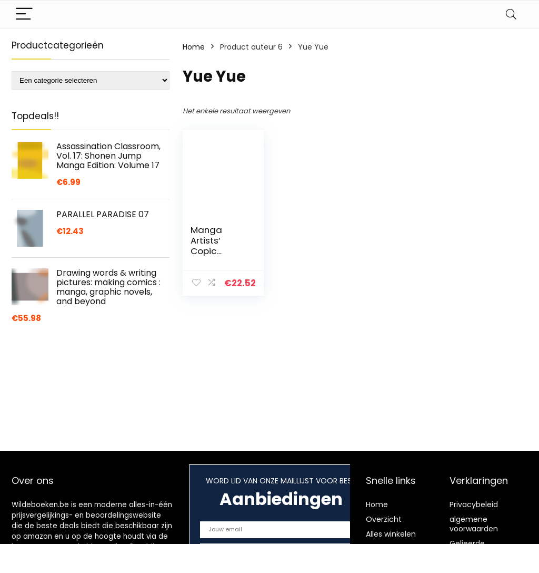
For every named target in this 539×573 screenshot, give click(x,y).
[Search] (511, 14)
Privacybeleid (474, 504)
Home (194, 47)
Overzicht (384, 519)
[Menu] (24, 14)
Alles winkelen (391, 534)
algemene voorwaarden (474, 524)
